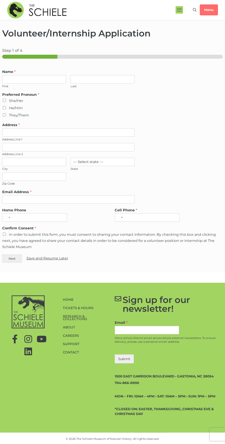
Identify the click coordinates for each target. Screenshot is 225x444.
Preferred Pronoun (20, 94)
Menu (209, 10)
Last (73, 86)
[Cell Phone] (147, 217)
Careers (71, 375)
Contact (71, 392)
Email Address (16, 192)
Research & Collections (75, 356)
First (5, 86)
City (5, 168)
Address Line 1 (12, 139)
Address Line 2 (12, 154)
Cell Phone (126, 210)
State (74, 168)
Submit (124, 398)
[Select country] (6, 217)
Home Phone (14, 210)
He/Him (16, 108)
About (69, 366)
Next (12, 258)
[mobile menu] (179, 10)
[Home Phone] (34, 217)
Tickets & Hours (78, 347)
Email (121, 362)
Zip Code (8, 183)
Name (9, 72)
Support (71, 383)
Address (11, 125)
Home (68, 339)
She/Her (16, 101)
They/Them (19, 115)
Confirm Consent (19, 228)
